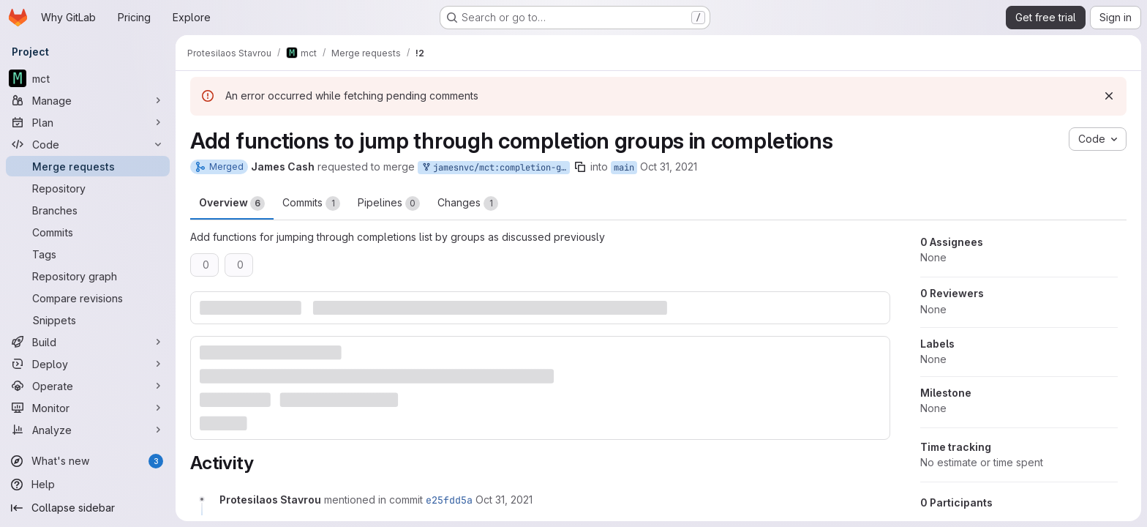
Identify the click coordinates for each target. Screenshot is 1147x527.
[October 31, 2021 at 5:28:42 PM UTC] (504, 499)
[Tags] (88, 254)
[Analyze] (88, 429)
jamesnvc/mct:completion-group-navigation (495, 168)
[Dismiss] (1109, 96)
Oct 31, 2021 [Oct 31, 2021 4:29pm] (668, 166)
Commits (311, 203)
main (624, 167)
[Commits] (88, 232)
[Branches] (88, 210)
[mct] (88, 78)
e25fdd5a (449, 500)
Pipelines (389, 203)
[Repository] (88, 188)
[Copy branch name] (580, 167)
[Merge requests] (88, 166)
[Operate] (88, 385)
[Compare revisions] (88, 298)
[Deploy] (88, 364)
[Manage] (88, 100)
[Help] (88, 484)
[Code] (88, 144)
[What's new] (88, 461)
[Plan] (88, 122)
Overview (232, 203)
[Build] (88, 342)
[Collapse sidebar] (88, 508)
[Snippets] (88, 320)
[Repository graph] (88, 276)
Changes (467, 203)
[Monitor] (88, 407)
